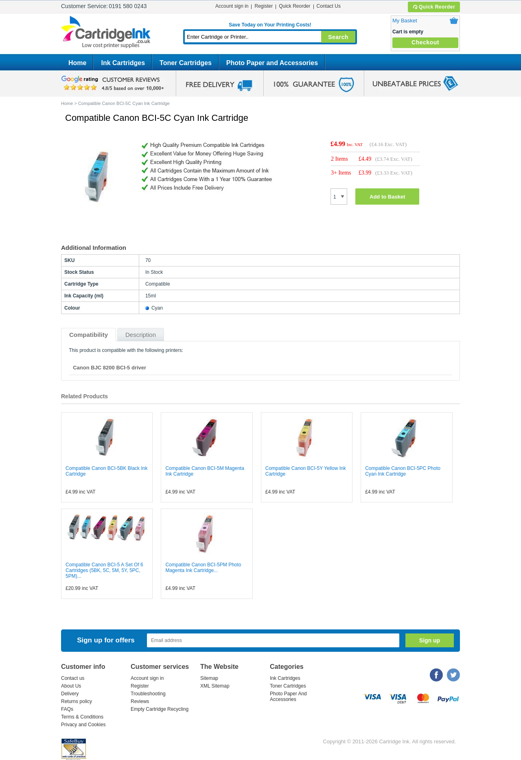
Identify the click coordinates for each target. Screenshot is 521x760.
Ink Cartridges (123, 62)
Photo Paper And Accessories (288, 696)
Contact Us (329, 6)
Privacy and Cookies (83, 724)
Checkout (425, 42)
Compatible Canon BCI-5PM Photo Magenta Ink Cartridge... (203, 567)
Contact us (72, 678)
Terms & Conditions (82, 717)
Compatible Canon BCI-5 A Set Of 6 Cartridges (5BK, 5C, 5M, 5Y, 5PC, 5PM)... (104, 570)
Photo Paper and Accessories (272, 62)
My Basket (404, 20)
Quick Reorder (433, 7)
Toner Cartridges (186, 62)
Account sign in (231, 6)
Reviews (140, 701)
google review (114, 83)
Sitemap (209, 678)
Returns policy (76, 701)
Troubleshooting (148, 694)
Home (77, 62)
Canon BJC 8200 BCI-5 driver (109, 368)
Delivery (70, 694)
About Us (71, 686)
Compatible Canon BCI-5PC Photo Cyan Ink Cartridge (402, 471)
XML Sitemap (215, 686)
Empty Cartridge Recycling (159, 709)
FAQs (67, 709)
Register (263, 6)
